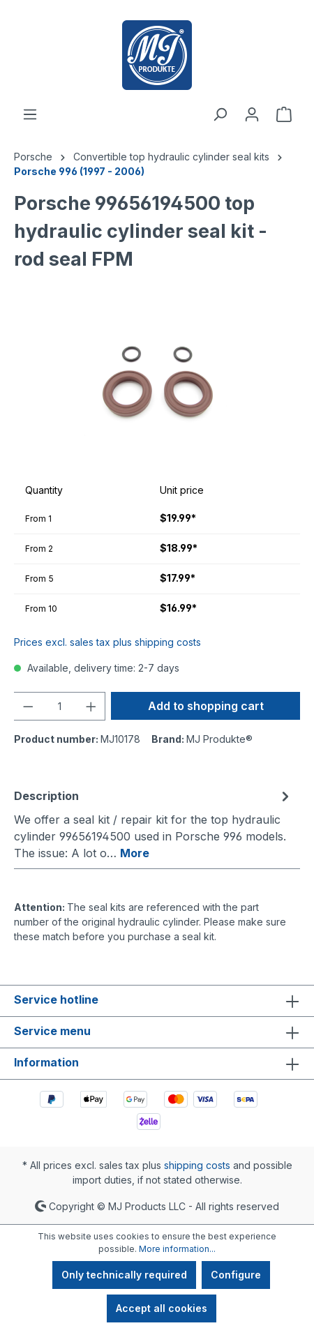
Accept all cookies (161, 1308)
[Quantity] (59, 706)
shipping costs (197, 1165)
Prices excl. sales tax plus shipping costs (107, 642)
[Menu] (30, 114)
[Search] (220, 114)
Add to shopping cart (206, 706)
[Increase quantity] (91, 706)
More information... (177, 1249)
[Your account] (252, 114)
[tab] (153, 824)
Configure (236, 1275)
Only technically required (124, 1275)
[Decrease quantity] (28, 706)
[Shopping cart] (284, 114)
